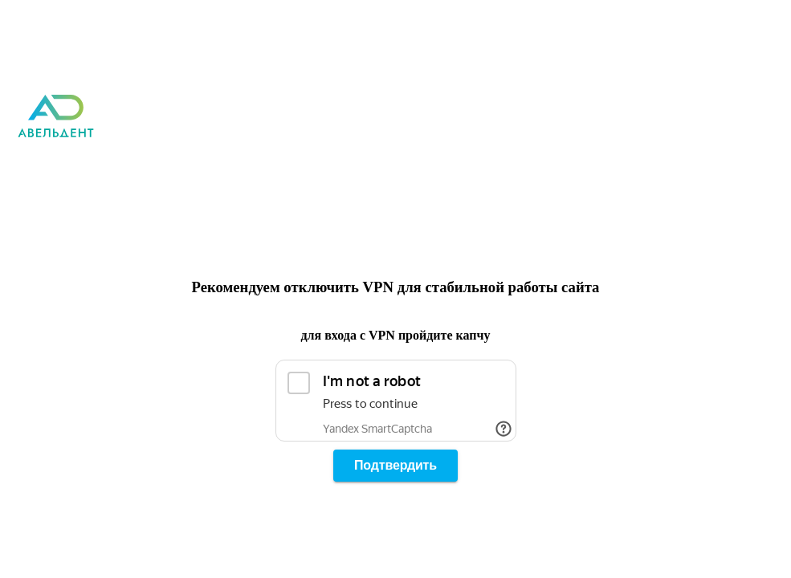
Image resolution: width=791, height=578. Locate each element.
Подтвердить (395, 465)
